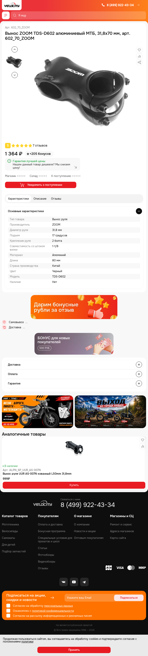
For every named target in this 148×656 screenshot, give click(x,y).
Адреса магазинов (122, 531)
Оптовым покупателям (88, 538)
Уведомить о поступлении (40, 185)
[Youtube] (74, 582)
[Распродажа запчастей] (37, 411)
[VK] (63, 582)
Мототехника (10, 524)
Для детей (8, 544)
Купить (74, 485)
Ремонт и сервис (121, 524)
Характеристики (18, 198)
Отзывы (56, 198)
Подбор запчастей (14, 551)
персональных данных (58, 606)
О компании (81, 524)
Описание (40, 198)
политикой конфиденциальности (53, 611)
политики (27, 641)
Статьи (42, 548)
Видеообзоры (46, 561)
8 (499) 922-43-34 (117, 5)
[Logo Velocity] (12, 5)
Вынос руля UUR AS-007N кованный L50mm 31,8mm (37, 473)
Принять (74, 650)
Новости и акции (85, 531)
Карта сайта (118, 538)
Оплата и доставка (50, 524)
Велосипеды (10, 531)
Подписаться (129, 597)
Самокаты (8, 538)
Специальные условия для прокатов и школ (55, 539)
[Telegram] (84, 582)
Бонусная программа (51, 531)
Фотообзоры (46, 555)
